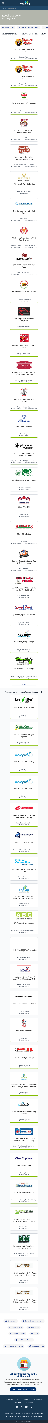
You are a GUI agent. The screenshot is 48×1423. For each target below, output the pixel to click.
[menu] (2, 3)
